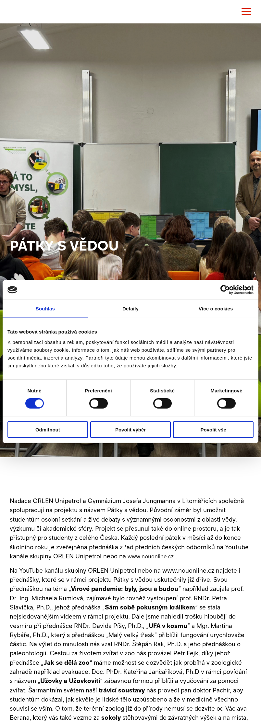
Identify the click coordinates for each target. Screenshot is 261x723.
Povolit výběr (130, 429)
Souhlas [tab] (45, 308)
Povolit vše (213, 429)
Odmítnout (47, 429)
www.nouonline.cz (151, 556)
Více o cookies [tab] (216, 308)
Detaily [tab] (130, 308)
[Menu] (246, 11)
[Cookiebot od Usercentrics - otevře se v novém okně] (225, 290)
